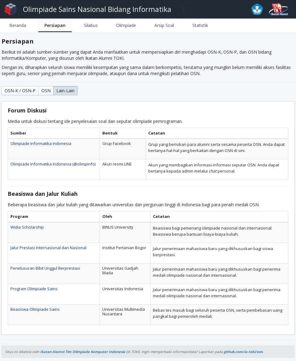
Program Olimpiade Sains (34, 288)
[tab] (17, 25)
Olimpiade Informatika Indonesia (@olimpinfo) (53, 164)
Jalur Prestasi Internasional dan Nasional (48, 247)
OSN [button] (46, 90)
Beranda (17, 25)
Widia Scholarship (27, 227)
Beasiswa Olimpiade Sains (35, 309)
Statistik (200, 25)
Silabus (91, 25)
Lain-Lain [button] (65, 90)
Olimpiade (126, 25)
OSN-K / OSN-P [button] (20, 90)
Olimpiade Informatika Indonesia (40, 143)
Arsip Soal (164, 25)
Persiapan (55, 25)
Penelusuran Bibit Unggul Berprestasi (45, 268)
